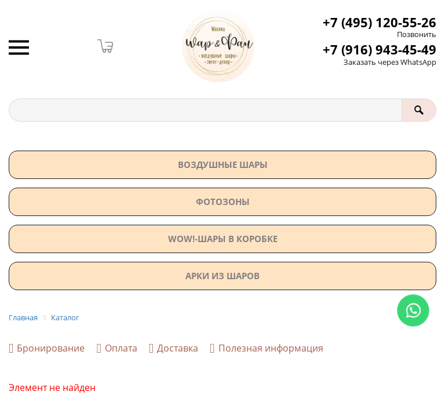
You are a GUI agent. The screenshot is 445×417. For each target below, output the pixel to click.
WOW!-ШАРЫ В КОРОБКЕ (223, 238)
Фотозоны (223, 201)
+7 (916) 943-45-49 (379, 49)
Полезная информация (266, 348)
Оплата (116, 348)
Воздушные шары (223, 164)
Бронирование (47, 348)
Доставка (173, 348)
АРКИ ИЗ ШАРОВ (222, 275)
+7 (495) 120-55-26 (379, 22)
